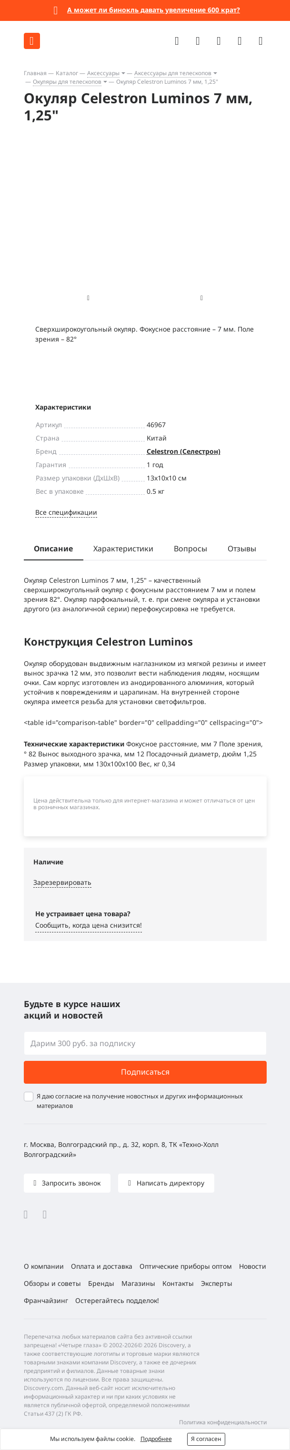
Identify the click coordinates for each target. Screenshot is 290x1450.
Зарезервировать (62, 882)
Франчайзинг (46, 1300)
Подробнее (156, 1439)
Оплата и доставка (101, 1266)
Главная (35, 73)
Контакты (178, 1283)
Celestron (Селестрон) (183, 451)
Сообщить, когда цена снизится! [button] (88, 925)
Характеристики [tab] (123, 548)
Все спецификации (66, 512)
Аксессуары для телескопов (172, 73)
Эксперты (216, 1283)
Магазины (138, 1283)
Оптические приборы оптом (186, 1266)
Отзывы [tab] (242, 548)
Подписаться (145, 1072)
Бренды (101, 1283)
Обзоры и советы (52, 1283)
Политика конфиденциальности (223, 1422)
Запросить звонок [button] (70, 1182)
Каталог (67, 73)
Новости (252, 1266)
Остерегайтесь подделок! (117, 1300)
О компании (44, 1266)
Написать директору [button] (169, 1182)
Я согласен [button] (206, 1439)
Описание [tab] (53, 548)
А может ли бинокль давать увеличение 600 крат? (153, 9)
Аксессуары (103, 73)
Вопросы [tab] (190, 548)
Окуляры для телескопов (67, 82)
